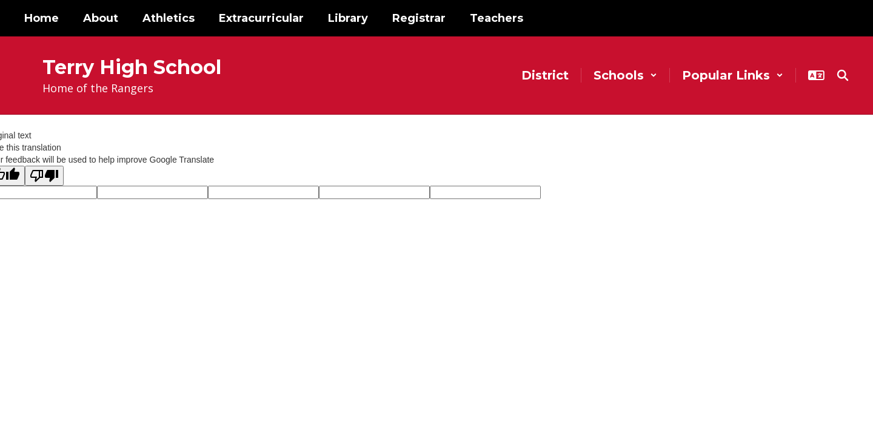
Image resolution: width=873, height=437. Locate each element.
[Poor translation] (44, 176)
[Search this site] (843, 75)
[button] (625, 75)
